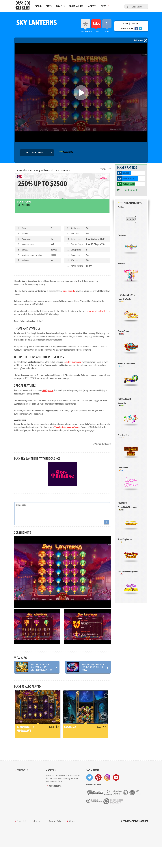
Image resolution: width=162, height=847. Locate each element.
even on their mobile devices (98, 311)
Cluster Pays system (73, 361)
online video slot (69, 290)
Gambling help (93, 784)
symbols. (47, 390)
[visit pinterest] (98, 777)
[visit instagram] (107, 777)
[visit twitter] (89, 777)
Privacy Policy (22, 821)
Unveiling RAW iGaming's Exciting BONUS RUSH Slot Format (93, 667)
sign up (134, 23)
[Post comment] (106, 522)
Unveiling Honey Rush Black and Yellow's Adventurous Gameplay (41, 667)
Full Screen (140, 40)
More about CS (55, 785)
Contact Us (22, 770)
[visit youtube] (116, 777)
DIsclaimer (38, 821)
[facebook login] (136, 28)
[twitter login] (140, 28)
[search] (127, 6)
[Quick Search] (138, 6)
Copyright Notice (55, 821)
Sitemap (72, 821)
